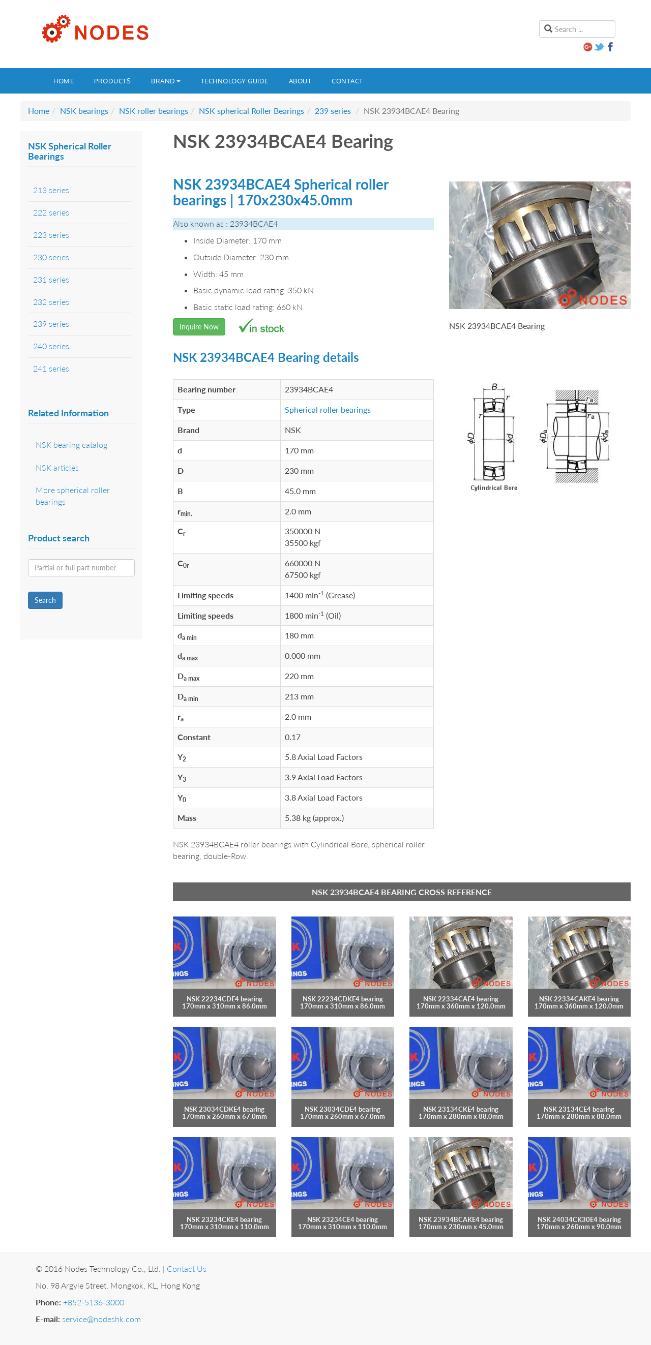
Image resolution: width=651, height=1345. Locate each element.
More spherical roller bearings (73, 495)
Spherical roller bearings (328, 409)
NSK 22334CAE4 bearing (460, 999)
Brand (166, 81)
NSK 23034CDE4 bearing (342, 1109)
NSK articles (57, 467)
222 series (51, 212)
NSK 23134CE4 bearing (579, 1109)
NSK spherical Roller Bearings (251, 110)
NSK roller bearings (153, 110)
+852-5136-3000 (93, 1302)
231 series (51, 279)
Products (112, 81)
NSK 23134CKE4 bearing (460, 1109)
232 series (51, 302)
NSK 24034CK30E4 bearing (579, 1219)
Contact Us (186, 1268)
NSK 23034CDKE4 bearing (224, 1109)
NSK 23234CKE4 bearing (224, 1219)
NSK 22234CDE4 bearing (224, 999)
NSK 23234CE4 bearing (342, 1219)
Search (45, 600)
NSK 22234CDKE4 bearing (343, 999)
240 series (51, 346)
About (300, 81)
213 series (51, 190)
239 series (333, 110)
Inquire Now (199, 326)
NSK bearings (84, 110)
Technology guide (235, 81)
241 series (51, 368)
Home (63, 81)
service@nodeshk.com (101, 1319)
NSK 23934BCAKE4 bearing (461, 1219)
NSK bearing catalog (71, 444)
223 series (51, 234)
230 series (51, 257)
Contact (347, 81)
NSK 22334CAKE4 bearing (579, 999)
